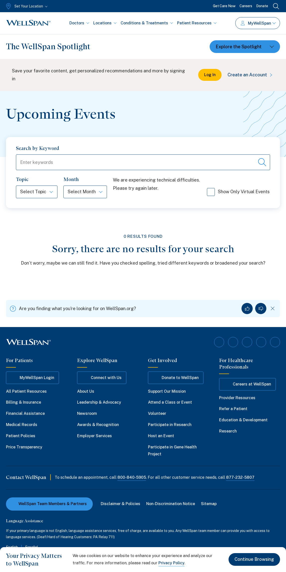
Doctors (79, 23)
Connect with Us (102, 378)
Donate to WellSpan (176, 378)
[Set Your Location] (26, 6)
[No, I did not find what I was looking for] (260, 308)
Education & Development (243, 420)
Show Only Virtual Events (238, 193)
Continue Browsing (254, 559)
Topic (22, 180)
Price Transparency (24, 447)
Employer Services (94, 435)
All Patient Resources (26, 391)
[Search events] (262, 162)
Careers (245, 6)
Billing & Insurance (23, 402)
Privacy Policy (171, 563)
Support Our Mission (167, 391)
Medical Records (21, 424)
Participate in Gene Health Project (172, 451)
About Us (85, 391)
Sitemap (209, 503)
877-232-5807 (240, 477)
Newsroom (87, 413)
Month (71, 180)
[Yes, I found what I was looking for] (247, 308)
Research (228, 431)
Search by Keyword (37, 148)
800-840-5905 (131, 477)
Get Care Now (224, 6)
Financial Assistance (25, 413)
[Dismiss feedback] (272, 308)
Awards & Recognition (98, 424)
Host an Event (161, 435)
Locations (105, 23)
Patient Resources (197, 23)
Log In (210, 74)
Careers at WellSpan (247, 384)
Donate (262, 6)
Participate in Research (169, 424)
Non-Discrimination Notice (170, 503)
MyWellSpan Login (32, 378)
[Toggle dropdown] (245, 46)
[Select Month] (85, 192)
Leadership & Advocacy (99, 402)
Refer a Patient (233, 409)
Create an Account (251, 74)
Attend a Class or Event (170, 402)
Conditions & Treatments (147, 23)
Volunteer (157, 413)
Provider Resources (237, 397)
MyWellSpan (258, 23)
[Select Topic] (36, 192)
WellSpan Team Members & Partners (49, 503)
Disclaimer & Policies (120, 503)
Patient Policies (20, 435)
